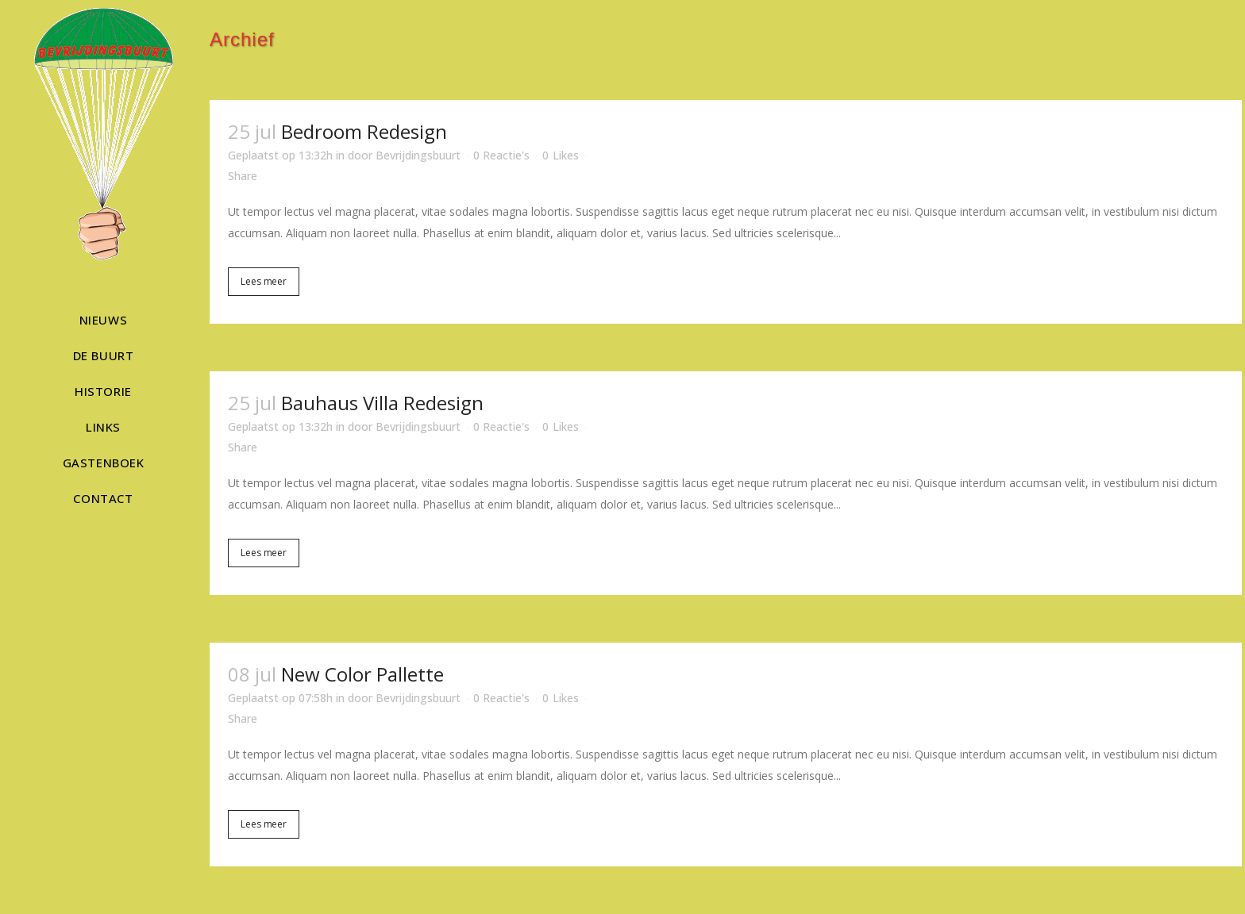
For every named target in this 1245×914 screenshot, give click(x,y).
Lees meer (264, 281)
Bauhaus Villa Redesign (382, 403)
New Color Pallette (362, 674)
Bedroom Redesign (364, 131)
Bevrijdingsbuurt (418, 155)
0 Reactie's (501, 155)
